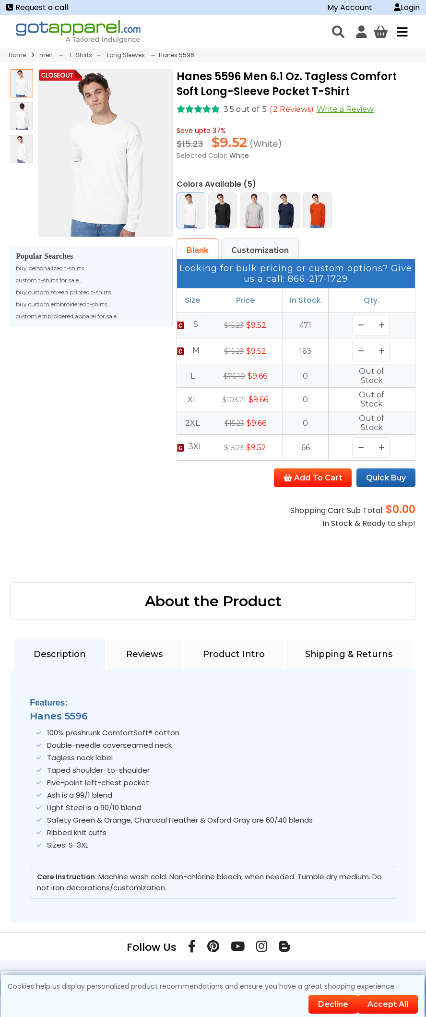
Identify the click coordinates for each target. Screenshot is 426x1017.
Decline (333, 1004)
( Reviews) (292, 109)
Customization (260, 250)
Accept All (387, 1004)
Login (407, 7)
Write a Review (345, 109)
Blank (198, 250)
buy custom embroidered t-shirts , (63, 304)
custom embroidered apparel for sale (66, 316)
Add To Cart (313, 477)
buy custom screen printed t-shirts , (65, 292)
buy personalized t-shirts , (51, 268)
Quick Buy (386, 477)
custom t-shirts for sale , (49, 280)
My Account (349, 7)
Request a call (37, 7)
